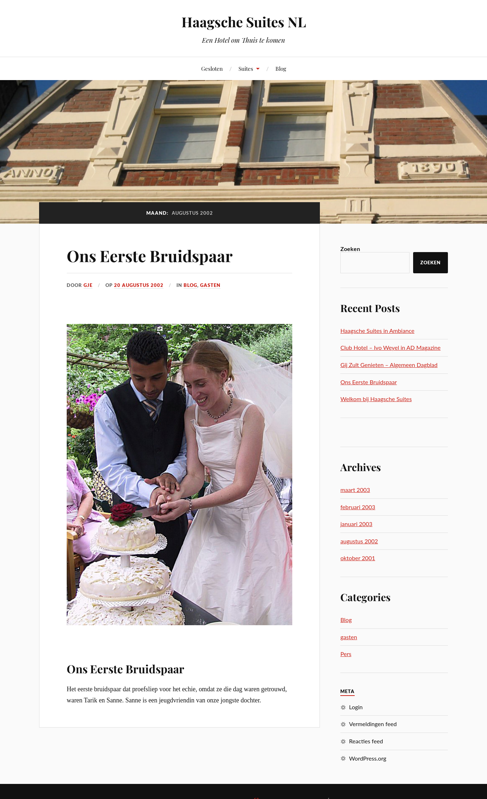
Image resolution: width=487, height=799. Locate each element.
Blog (280, 68)
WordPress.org (367, 758)
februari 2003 (357, 506)
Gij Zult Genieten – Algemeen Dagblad (389, 364)
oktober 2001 (357, 557)
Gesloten (212, 68)
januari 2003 (356, 523)
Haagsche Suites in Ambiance (377, 330)
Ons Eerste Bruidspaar (150, 255)
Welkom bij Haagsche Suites (376, 398)
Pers (345, 653)
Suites (245, 68)
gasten (210, 285)
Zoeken (350, 248)
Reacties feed (366, 741)
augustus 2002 (359, 541)
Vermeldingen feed (373, 723)
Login (356, 706)
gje (88, 285)
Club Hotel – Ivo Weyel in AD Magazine (390, 347)
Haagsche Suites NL (243, 22)
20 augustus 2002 (139, 285)
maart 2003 (355, 489)
